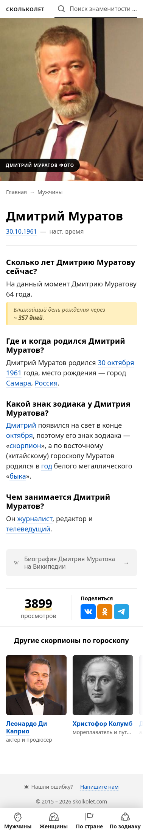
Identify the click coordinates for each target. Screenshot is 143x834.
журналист (34, 518)
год (46, 465)
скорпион (25, 445)
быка (17, 476)
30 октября (116, 362)
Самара (18, 382)
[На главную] (25, 9)
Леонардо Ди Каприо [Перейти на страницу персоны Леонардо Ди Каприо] (26, 727)
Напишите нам (99, 786)
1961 (14, 372)
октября (19, 435)
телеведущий (28, 528)
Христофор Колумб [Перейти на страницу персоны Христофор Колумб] (102, 723)
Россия (46, 382)
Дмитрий (21, 425)
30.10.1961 (21, 231)
